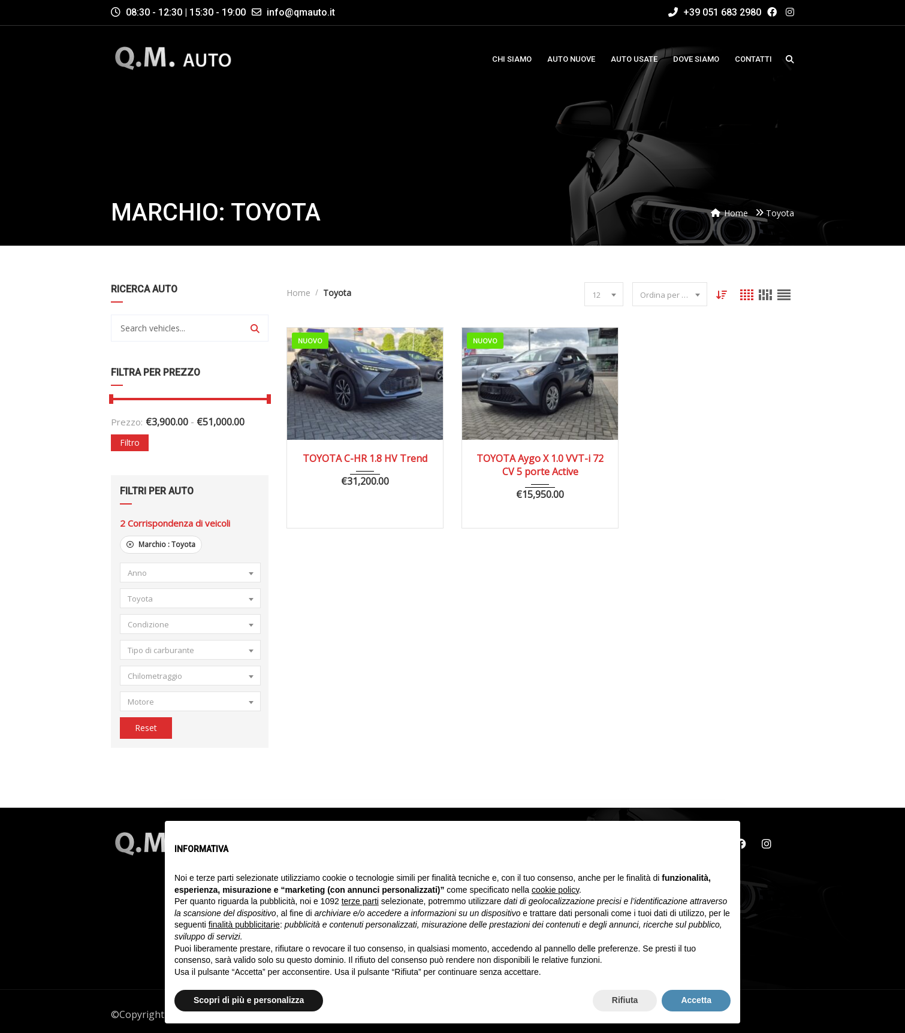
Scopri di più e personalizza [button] (249, 1000)
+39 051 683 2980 (714, 12)
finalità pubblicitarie (244, 924)
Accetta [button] (696, 1000)
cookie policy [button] (555, 890)
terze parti (360, 901)
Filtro (130, 442)
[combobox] (190, 572)
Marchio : (160, 544)
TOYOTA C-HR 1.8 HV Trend (365, 458)
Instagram (766, 844)
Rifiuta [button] (625, 1000)
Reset (146, 727)
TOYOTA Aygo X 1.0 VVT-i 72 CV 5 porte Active (540, 465)
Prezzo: (127, 422)
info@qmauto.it (301, 12)
